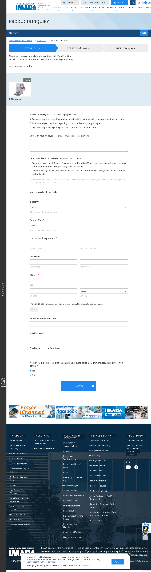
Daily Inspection (96, 512)
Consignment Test (97, 456)
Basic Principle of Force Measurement (46, 437)
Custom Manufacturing (99, 440)
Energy (68, 468)
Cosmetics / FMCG (72, 500)
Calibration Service (97, 471)
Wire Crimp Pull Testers (20, 501)
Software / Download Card (19, 474)
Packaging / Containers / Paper (73, 475)
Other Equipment (17, 507)
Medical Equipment (73, 505)
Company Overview (134, 435)
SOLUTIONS (72, 8)
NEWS (131, 8)
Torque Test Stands (18, 459)
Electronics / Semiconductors (72, 453)
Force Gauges (16, 435)
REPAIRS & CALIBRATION (94, 2)
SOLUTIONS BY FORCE (45, 444)
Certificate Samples (97, 486)
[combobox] (34, 309)
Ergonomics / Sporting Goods (71, 516)
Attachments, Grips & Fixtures (19, 466)
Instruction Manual (97, 476)
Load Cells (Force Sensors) (17, 442)
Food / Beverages (72, 481)
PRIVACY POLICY (16, 563)
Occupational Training (70, 533)
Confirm (78, 385)
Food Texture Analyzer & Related (20, 495)
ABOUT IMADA (144, 8)
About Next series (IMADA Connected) (105, 491)
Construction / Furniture (71, 493)
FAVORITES (69, 2)
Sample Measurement (98, 446)
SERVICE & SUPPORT (116, 8)
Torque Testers (16, 454)
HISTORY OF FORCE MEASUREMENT (134, 442)
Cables (13, 480)
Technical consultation (99, 435)
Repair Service (95, 466)
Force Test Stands (18, 449)
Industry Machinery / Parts (73, 462)
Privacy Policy (86, 565)
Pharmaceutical (71, 510)
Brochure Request (96, 481)
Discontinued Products (20, 517)
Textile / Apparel (72, 486)
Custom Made (16, 512)
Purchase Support (96, 461)
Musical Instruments (73, 539)
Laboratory (94, 451)
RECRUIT (130, 449)
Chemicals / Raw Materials (72, 525)
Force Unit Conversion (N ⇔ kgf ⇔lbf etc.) (104, 498)
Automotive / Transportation (71, 440)
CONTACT (118, 2)
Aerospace (69, 447)
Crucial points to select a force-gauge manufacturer (105, 506)
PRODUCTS (58, 8)
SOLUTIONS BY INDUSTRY (92, 8)
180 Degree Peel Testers (17, 487)
